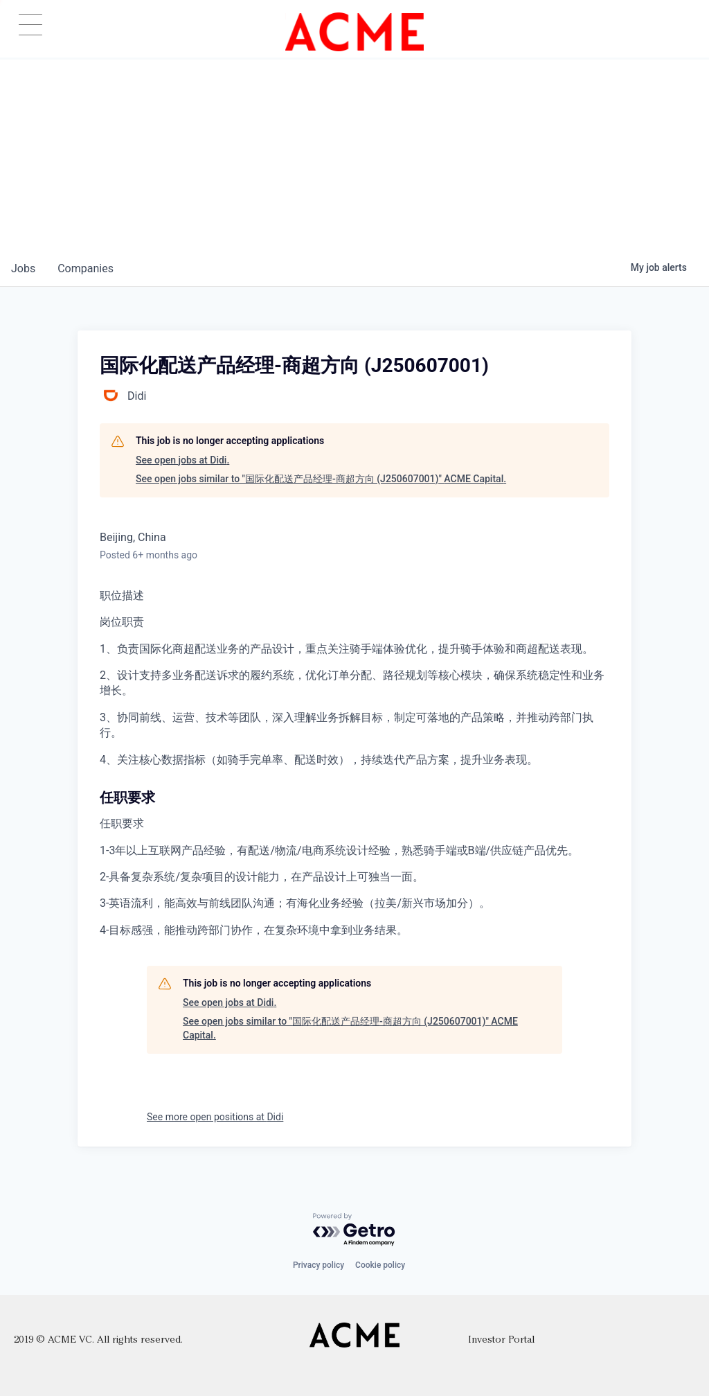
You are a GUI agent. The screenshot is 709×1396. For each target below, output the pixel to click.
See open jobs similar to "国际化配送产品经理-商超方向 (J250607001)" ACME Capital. (321, 478)
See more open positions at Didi (215, 1116)
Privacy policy (318, 1265)
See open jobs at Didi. (182, 460)
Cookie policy (380, 1265)
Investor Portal (501, 1340)
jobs (23, 268)
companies (85, 268)
